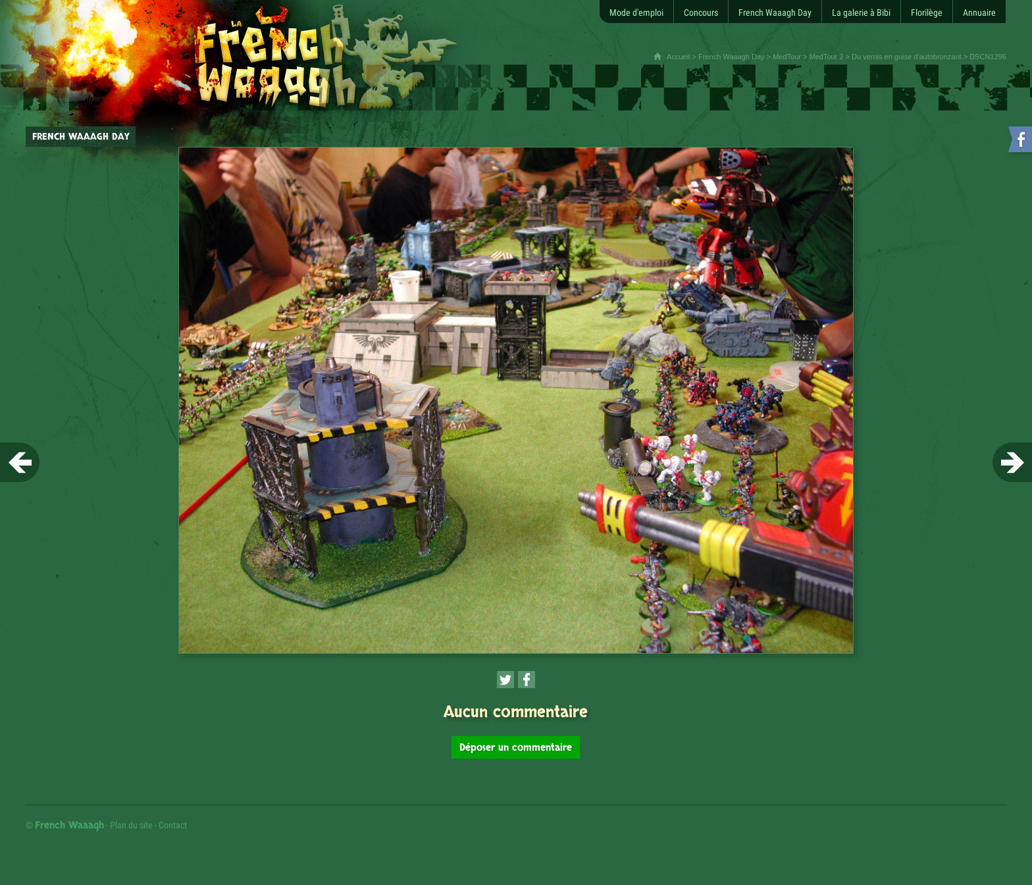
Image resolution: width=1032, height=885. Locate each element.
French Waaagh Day (731, 57)
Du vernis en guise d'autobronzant (907, 57)
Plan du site (131, 825)
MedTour (787, 57)
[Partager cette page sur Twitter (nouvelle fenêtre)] (505, 679)
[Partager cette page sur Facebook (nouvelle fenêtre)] (526, 679)
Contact (173, 825)
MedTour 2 (826, 57)
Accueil (678, 57)
